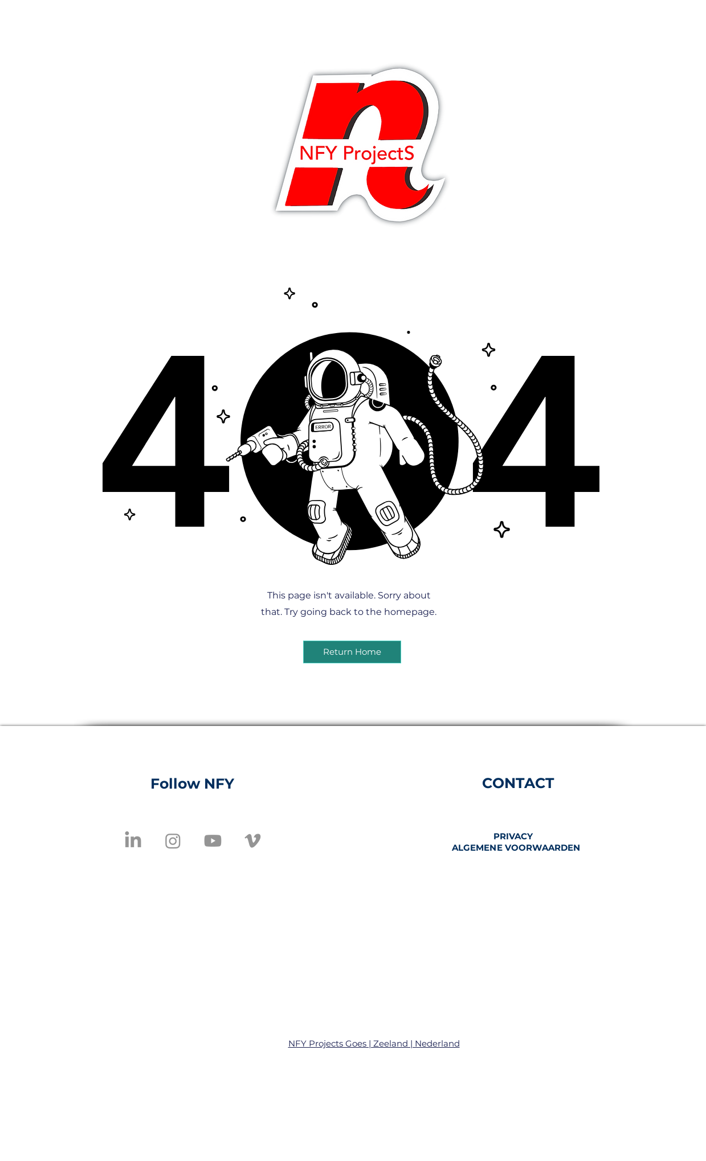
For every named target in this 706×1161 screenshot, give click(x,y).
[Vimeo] (253, 841)
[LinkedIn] (133, 841)
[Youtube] (213, 841)
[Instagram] (173, 841)
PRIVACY (513, 836)
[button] (352, 652)
